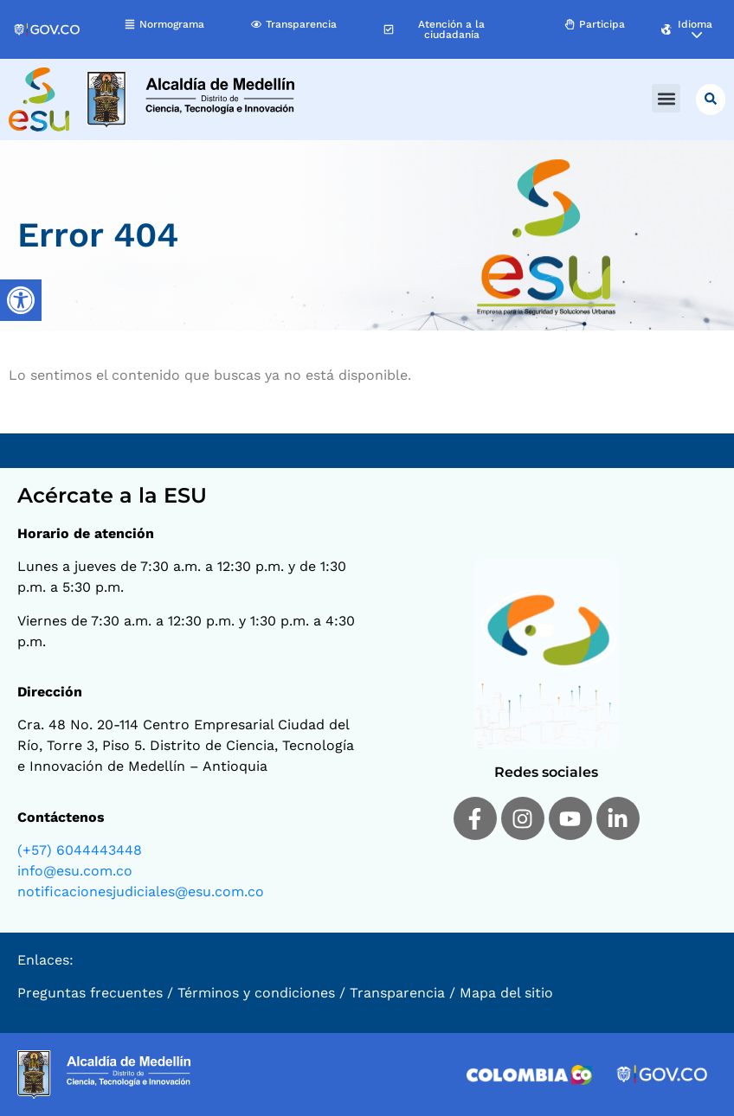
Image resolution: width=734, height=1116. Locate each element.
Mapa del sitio (506, 993)
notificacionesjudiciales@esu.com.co (140, 891)
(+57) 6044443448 (79, 850)
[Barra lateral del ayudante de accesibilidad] (21, 300)
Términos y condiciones (256, 993)
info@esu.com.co (74, 871)
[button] (666, 98)
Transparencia (397, 993)
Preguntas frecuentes (90, 993)
